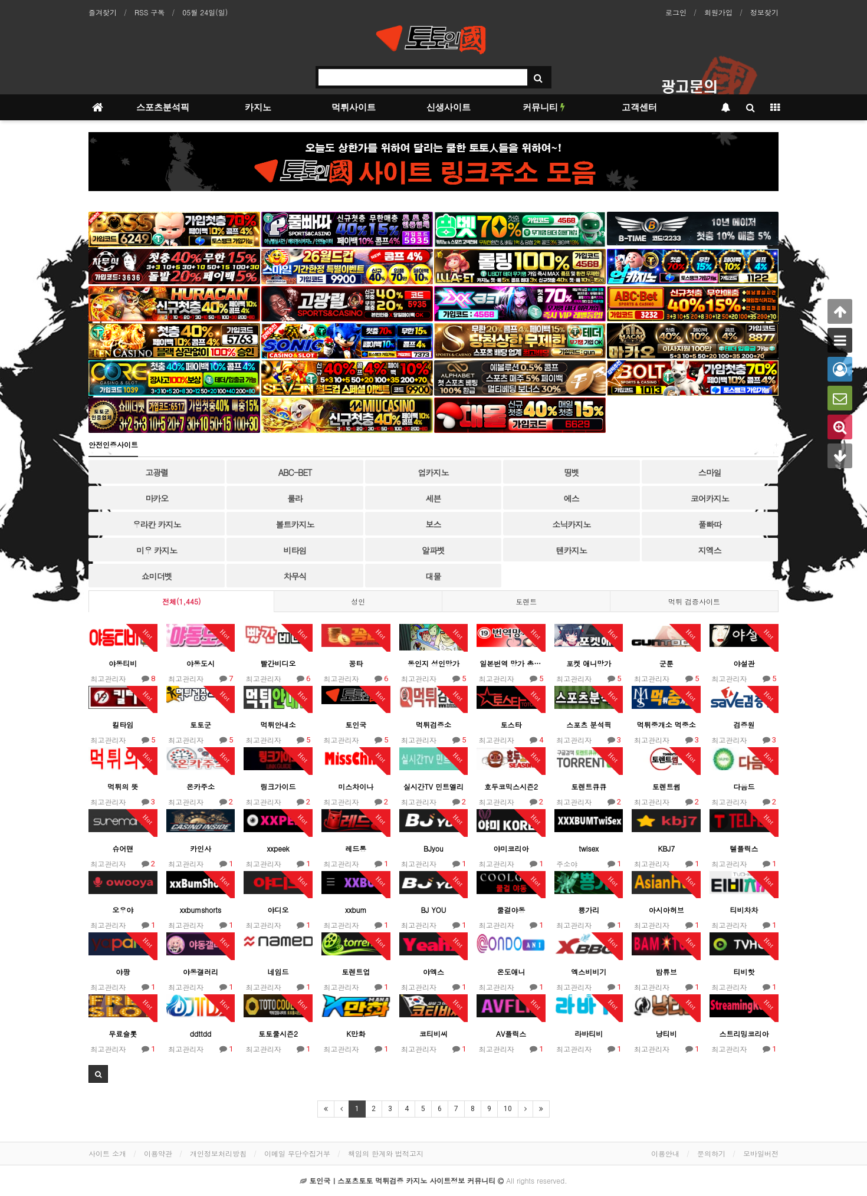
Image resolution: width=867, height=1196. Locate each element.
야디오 (278, 910)
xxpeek (278, 848)
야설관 (743, 663)
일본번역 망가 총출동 (511, 663)
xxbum (355, 910)
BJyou (433, 848)
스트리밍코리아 (744, 1034)
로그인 (676, 12)
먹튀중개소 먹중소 (666, 724)
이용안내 (665, 1153)
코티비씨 (433, 1034)
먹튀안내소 (278, 724)
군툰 (666, 663)
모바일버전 (761, 1153)
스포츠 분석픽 (588, 724)
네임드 (278, 972)
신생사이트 (448, 107)
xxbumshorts (200, 910)
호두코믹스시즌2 (511, 786)
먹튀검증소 (433, 724)
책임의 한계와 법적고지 (385, 1153)
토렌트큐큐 (588, 786)
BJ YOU (433, 910)
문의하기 (711, 1153)
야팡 (123, 972)
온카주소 (200, 786)
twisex (589, 848)
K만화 (355, 1034)
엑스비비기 (588, 972)
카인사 (200, 848)
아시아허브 (666, 910)
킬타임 (122, 724)
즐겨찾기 (102, 12)
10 (508, 1109)
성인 (358, 601)
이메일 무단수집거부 (297, 1153)
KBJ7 (666, 848)
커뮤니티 (544, 107)
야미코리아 (511, 848)
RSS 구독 (149, 12)
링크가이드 (278, 786)
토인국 (355, 724)
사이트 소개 (107, 1153)
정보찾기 (764, 12)
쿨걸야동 (511, 910)
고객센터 (639, 107)
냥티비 (666, 1034)
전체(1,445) (181, 601)
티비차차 (744, 910)
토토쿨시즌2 (278, 1034)
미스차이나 (355, 786)
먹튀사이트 (353, 107)
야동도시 (200, 663)
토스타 (511, 724)
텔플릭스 (744, 848)
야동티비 (123, 663)
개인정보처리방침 (218, 1153)
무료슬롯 (123, 1034)
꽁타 (356, 663)
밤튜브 (666, 972)
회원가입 (718, 12)
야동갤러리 (200, 972)
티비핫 (743, 972)
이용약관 (158, 1153)
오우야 (122, 910)
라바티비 (588, 1034)
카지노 (258, 107)
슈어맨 (122, 848)
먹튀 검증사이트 (694, 601)
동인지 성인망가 (433, 663)
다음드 (743, 786)
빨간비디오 (278, 663)
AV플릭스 (511, 1034)
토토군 (200, 724)
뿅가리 (588, 910)
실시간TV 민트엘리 (433, 786)
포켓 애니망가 (588, 663)
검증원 (743, 724)
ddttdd (200, 1034)
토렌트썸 (666, 786)
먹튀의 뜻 (122, 786)
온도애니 (511, 972)
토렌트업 (355, 972)
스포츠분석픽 (162, 107)
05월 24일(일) (205, 12)
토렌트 (526, 601)
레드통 (355, 848)
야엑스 (433, 972)
